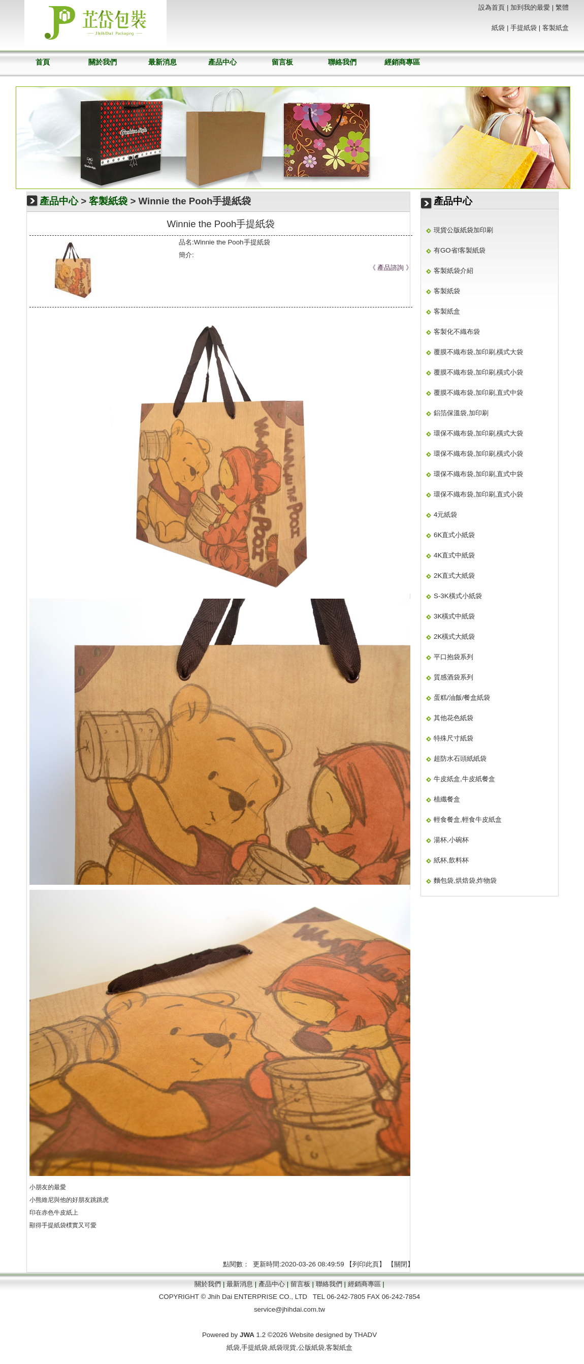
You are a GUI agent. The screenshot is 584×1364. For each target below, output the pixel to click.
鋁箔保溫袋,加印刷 (461, 413)
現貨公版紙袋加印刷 (463, 230)
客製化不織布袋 (457, 331)
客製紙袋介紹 (453, 270)
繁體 (562, 7)
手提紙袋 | (525, 28)
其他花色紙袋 (453, 718)
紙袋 (498, 28)
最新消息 (162, 62)
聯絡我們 (342, 62)
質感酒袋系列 (453, 677)
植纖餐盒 (447, 799)
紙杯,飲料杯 (451, 860)
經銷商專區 (402, 62)
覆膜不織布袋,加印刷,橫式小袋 (478, 372)
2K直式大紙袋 (454, 575)
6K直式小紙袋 (454, 535)
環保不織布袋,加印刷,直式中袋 (478, 474)
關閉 (400, 1264)
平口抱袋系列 (453, 657)
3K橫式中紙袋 (454, 616)
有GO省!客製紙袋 (459, 250)
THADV (365, 1335)
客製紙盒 (555, 28)
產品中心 (222, 62)
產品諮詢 (390, 267)
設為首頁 (491, 7)
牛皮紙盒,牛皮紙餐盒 (464, 779)
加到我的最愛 (530, 7)
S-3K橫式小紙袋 (458, 596)
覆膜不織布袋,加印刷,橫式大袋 (478, 352)
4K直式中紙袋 (454, 555)
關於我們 (102, 62)
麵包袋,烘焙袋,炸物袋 (465, 880)
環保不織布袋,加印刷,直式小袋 (478, 494)
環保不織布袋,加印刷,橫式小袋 (478, 453)
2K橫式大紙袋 (454, 636)
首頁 (43, 62)
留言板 (282, 62)
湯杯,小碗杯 (451, 840)
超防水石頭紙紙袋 (460, 758)
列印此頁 (365, 1264)
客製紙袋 (108, 201)
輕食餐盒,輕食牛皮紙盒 (468, 819)
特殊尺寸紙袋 (453, 738)
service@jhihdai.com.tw (289, 1309)
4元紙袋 (445, 514)
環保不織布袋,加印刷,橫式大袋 (478, 433)
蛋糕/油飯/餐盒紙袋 (462, 697)
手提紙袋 (54, 1225)
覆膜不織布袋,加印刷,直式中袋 (478, 392)
